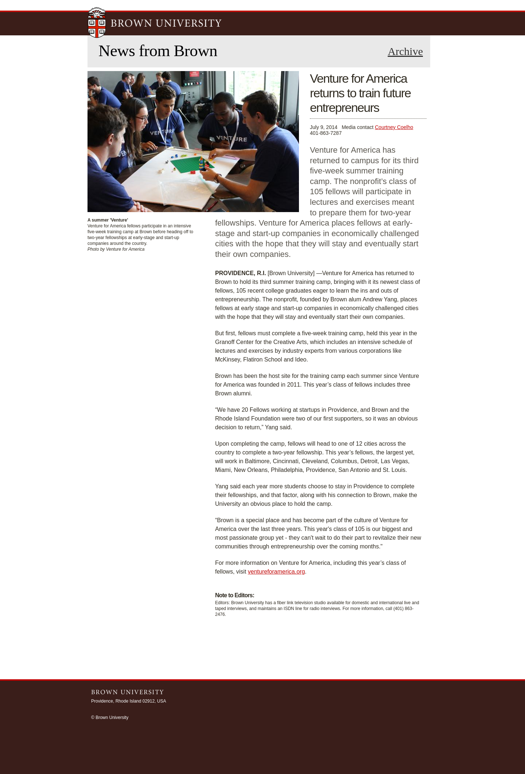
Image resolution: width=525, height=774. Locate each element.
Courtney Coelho (394, 127)
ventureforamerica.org (276, 571)
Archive (405, 51)
